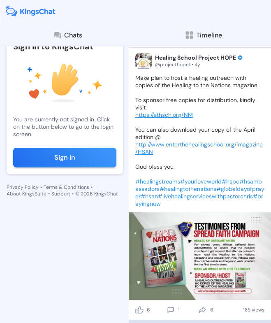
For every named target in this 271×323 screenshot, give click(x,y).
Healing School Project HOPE (195, 57)
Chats (67, 35)
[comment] (171, 310)
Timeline (203, 35)
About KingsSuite (26, 194)
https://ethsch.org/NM (164, 115)
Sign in (64, 157)
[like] (139, 310)
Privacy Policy (23, 187)
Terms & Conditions (66, 187)
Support (60, 194)
